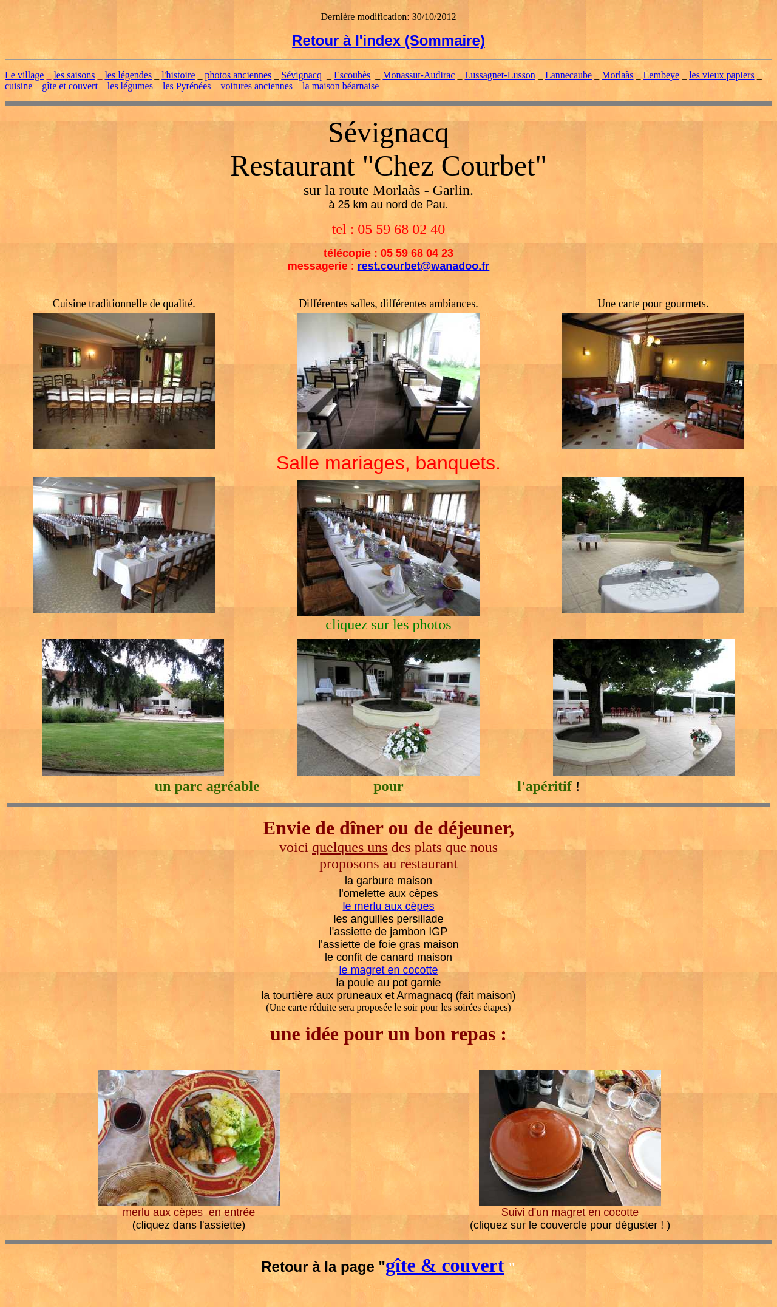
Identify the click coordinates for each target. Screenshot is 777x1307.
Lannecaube (568, 75)
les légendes (128, 75)
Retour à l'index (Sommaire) (388, 40)
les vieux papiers (722, 75)
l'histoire (178, 75)
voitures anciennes (256, 86)
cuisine (18, 86)
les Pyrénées (187, 86)
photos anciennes (238, 75)
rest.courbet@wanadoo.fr (424, 266)
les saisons (74, 75)
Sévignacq (301, 75)
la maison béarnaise (340, 86)
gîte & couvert (444, 1265)
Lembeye (661, 75)
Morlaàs (617, 75)
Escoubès (352, 75)
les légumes (130, 86)
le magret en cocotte (388, 970)
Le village (24, 75)
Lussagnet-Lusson (499, 75)
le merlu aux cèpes (388, 906)
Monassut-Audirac (418, 75)
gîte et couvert (70, 86)
